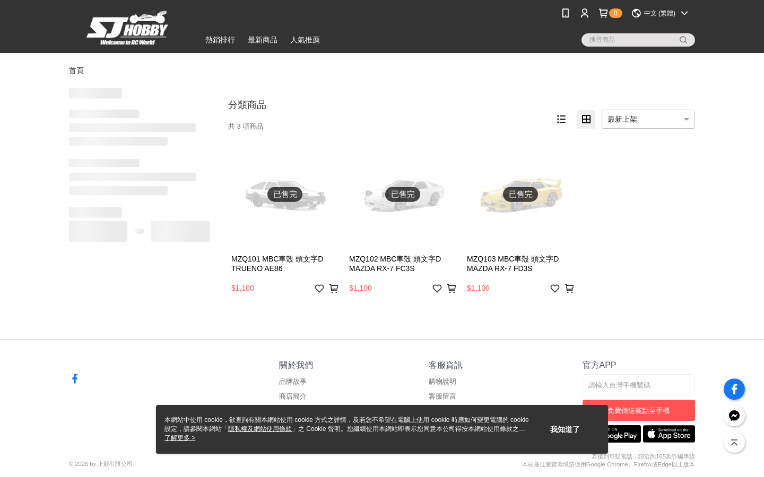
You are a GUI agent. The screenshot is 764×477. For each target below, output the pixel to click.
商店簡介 (293, 396)
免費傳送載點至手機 (638, 411)
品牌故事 (293, 381)
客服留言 (442, 396)
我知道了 (565, 429)
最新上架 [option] (622, 119)
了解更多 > (179, 438)
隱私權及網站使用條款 (260, 429)
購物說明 (442, 381)
